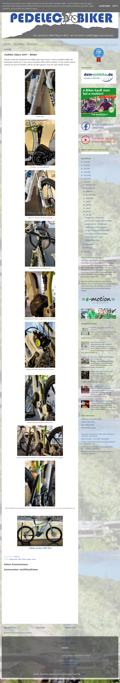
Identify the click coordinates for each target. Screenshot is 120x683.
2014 (85, 179)
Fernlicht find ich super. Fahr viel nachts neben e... (97, 452)
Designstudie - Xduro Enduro (94, 218)
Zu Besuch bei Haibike (92, 240)
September (89, 195)
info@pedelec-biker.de (69, 650)
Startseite (7, 44)
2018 (85, 165)
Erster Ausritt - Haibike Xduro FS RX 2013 (98, 221)
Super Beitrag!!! (86, 439)
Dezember (89, 185)
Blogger (83, 674)
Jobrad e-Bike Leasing (88, 428)
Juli (87, 201)
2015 (85, 175)
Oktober (89, 191)
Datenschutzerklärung (69, 643)
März (87, 215)
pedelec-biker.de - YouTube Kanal (96, 224)
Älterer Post (70, 628)
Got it (115, 6)
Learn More (104, 6)
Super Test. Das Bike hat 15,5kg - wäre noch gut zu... (98, 434)
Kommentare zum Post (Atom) (22, 633)
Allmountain (54, 457)
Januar (88, 248)
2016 (85, 172)
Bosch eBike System (87, 425)
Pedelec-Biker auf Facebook (71, 665)
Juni (87, 205)
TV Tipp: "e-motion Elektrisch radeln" (97, 230)
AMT (19, 559)
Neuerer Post (10, 628)
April (87, 212)
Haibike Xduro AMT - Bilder (94, 237)
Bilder (24, 559)
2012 (85, 252)
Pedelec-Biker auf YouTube (70, 659)
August (88, 198)
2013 (85, 182)
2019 (85, 162)
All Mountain (13, 559)
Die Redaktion (19, 44)
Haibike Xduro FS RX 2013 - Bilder (96, 227)
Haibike (28, 559)
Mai (87, 208)
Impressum (65, 638)
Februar (88, 244)
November (89, 188)
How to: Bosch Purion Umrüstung (102, 401)
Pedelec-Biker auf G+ (68, 662)
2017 (85, 169)
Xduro (34, 559)
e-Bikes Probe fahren (88, 422)
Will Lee (17, 557)
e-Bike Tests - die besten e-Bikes (91, 419)
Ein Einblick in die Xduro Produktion (96, 234)
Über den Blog (32, 44)
